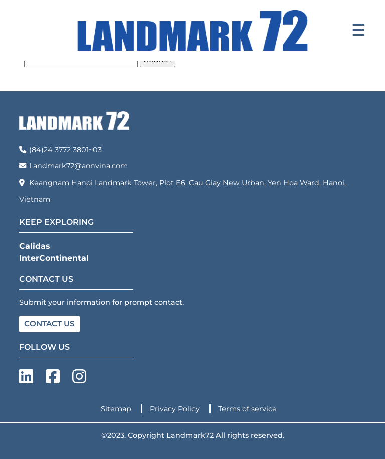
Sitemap (117, 408)
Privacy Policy (176, 408)
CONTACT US (49, 323)
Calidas (34, 246)
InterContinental (54, 258)
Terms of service (247, 408)
